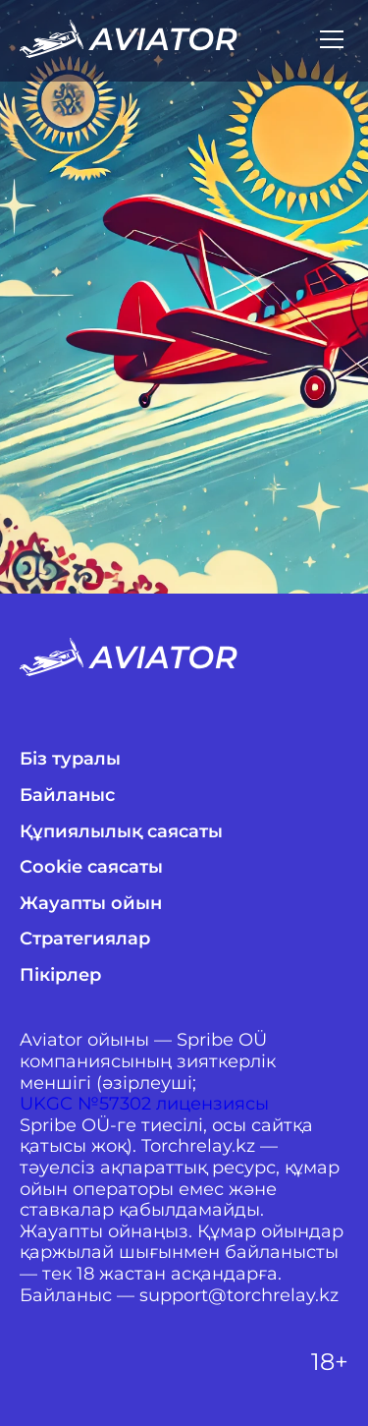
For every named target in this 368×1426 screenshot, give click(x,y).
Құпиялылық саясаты (121, 832)
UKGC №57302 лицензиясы (144, 1104)
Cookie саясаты (91, 867)
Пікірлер (60, 975)
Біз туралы (70, 759)
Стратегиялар (85, 939)
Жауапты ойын (91, 903)
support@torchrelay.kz (239, 1295)
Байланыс (67, 795)
